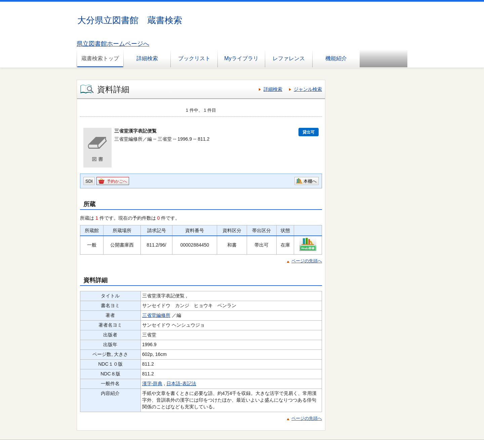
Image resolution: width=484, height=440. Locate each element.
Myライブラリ (241, 58)
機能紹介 (336, 58)
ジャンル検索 (308, 89)
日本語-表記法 (181, 383)
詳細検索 (147, 58)
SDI (89, 181)
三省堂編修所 (156, 315)
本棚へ (310, 181)
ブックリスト (194, 58)
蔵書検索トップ (100, 58)
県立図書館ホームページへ (113, 43)
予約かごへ (117, 181)
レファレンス (289, 58)
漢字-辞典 (152, 383)
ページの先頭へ (306, 260)
